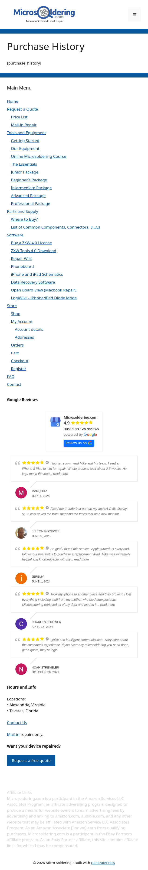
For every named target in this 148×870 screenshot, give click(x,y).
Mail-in (13, 734)
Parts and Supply (22, 211)
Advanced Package (28, 195)
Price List (19, 117)
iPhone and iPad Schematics (37, 274)
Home (12, 101)
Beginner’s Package (29, 180)
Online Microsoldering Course (38, 156)
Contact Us (17, 722)
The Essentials (24, 164)
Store (12, 305)
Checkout (19, 360)
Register (18, 368)
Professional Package (30, 203)
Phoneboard (22, 266)
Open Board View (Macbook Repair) (43, 290)
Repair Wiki (21, 258)
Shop (15, 313)
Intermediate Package (31, 187)
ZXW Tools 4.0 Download (33, 250)
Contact (14, 384)
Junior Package (24, 172)
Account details (29, 329)
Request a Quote (22, 109)
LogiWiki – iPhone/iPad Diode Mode (44, 297)
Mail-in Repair (23, 124)
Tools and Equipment (26, 132)
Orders (17, 345)
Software (15, 235)
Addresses (24, 337)
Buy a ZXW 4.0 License (31, 242)
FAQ (10, 376)
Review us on (79, 442)
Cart (15, 353)
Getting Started (25, 140)
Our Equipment (25, 148)
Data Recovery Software (33, 282)
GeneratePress (103, 862)
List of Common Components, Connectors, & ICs (55, 227)
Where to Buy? (24, 219)
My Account (22, 321)
